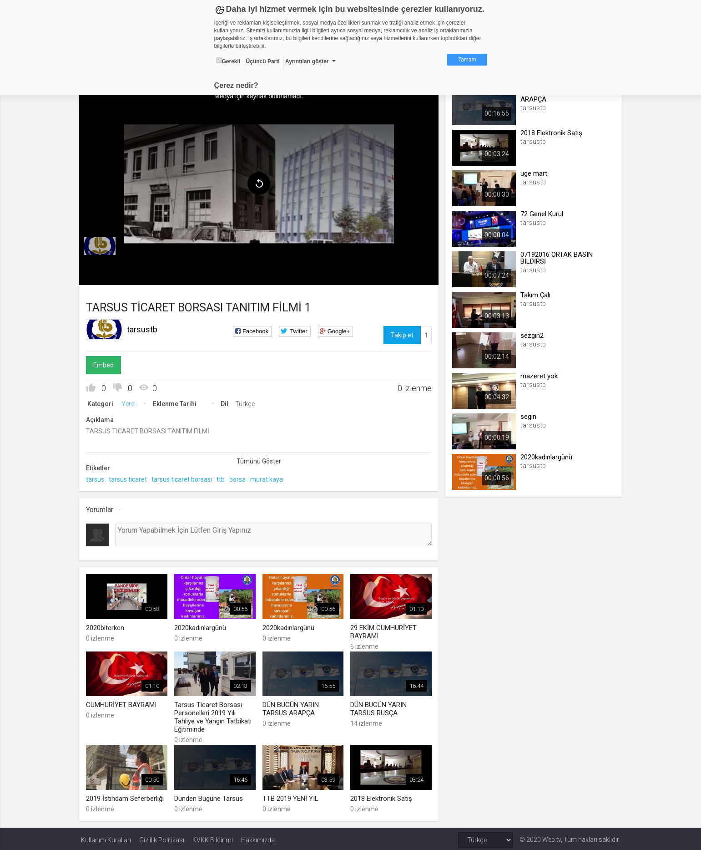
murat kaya (268, 478)
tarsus (97, 478)
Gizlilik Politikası (161, 837)
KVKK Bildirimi (212, 837)
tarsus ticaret (130, 478)
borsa (239, 478)
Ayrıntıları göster (307, 61)
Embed (105, 363)
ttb (222, 478)
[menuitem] (101, 245)
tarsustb (144, 328)
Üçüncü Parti (263, 61)
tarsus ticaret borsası (183, 478)
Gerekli (228, 61)
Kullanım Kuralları (106, 837)
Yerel (130, 402)
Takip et (401, 333)
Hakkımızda (258, 837)
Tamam (467, 59)
